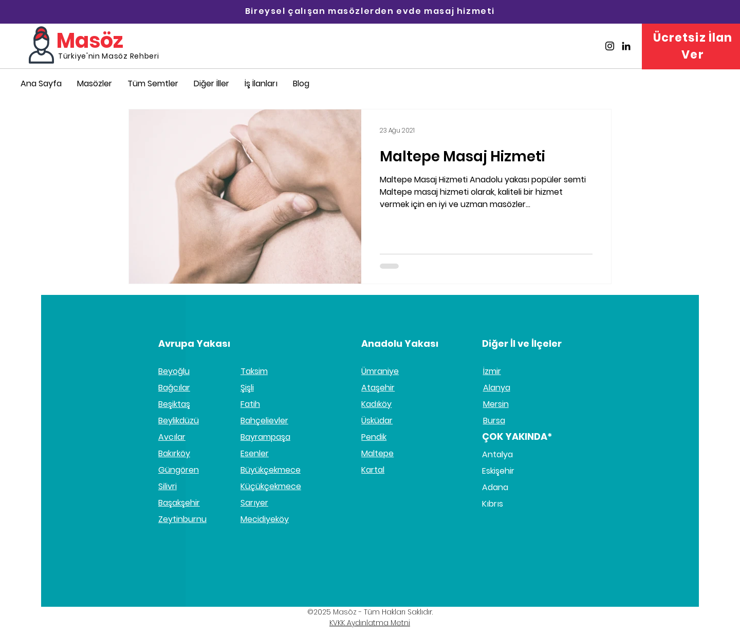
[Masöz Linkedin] (626, 46)
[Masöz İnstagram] (610, 46)
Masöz (90, 40)
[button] (211, 83)
